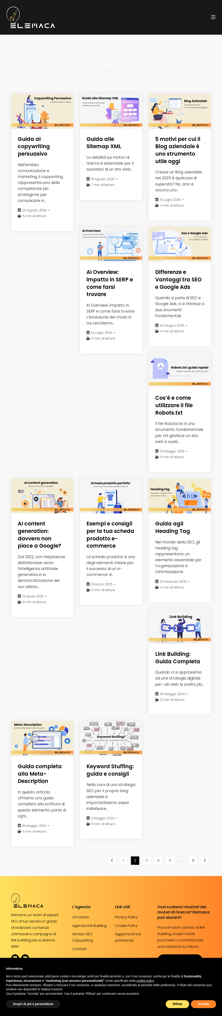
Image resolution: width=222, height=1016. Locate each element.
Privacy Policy (126, 917)
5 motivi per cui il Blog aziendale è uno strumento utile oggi (177, 150)
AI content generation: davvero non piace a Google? (39, 534)
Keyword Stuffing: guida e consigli (110, 770)
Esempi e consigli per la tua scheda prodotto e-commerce (110, 534)
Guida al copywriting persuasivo (34, 146)
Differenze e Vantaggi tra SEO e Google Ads (178, 279)
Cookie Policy (126, 925)
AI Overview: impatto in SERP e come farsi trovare (109, 283)
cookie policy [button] (145, 980)
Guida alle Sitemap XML (103, 142)
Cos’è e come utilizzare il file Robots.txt (174, 405)
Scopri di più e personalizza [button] (33, 1004)
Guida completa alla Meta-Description (40, 774)
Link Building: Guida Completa (177, 657)
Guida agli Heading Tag (172, 527)
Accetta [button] (203, 1004)
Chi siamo (80, 917)
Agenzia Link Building (89, 925)
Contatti (79, 948)
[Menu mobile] (213, 17)
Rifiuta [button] (177, 1004)
